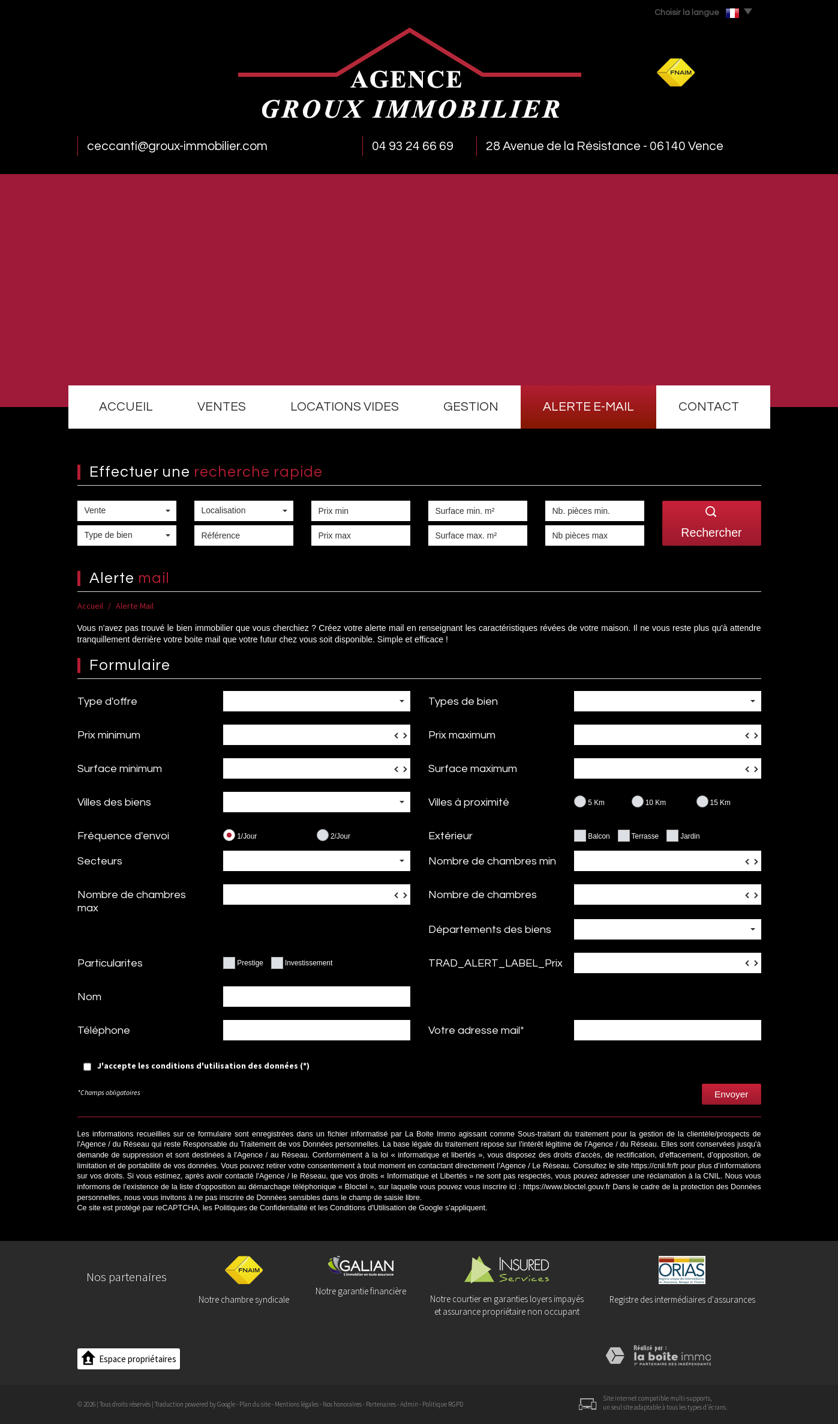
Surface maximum (472, 768)
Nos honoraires (342, 1404)
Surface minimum (119, 768)
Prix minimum (108, 735)
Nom (89, 997)
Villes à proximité (468, 802)
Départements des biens (489, 929)
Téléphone (103, 1030)
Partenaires (381, 1404)
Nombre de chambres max (131, 901)
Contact (708, 406)
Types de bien (463, 701)
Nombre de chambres (482, 895)
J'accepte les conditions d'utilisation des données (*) (203, 1065)
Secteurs (99, 861)
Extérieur (450, 836)
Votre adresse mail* (476, 1030)
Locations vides (344, 406)
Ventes (221, 406)
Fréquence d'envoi (123, 836)
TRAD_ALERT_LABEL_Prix (495, 963)
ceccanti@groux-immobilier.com (177, 146)
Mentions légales (297, 1404)
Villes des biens (114, 802)
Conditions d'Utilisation (368, 1208)
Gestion (470, 406)
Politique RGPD (442, 1404)
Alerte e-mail (588, 406)
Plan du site (255, 1404)
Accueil (126, 406)
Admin (409, 1404)
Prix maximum (461, 735)
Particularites (110, 963)
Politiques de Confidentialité (260, 1208)
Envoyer (731, 1094)
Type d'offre (107, 701)
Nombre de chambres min (492, 861)
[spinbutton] (316, 735)
